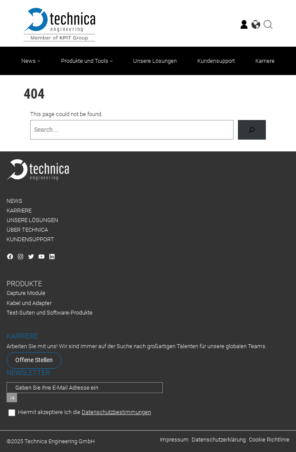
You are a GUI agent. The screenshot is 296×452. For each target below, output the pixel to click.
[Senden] (12, 397)
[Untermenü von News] (39, 60)
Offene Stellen (34, 360)
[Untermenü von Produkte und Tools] (111, 60)
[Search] (252, 130)
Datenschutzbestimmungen (116, 412)
